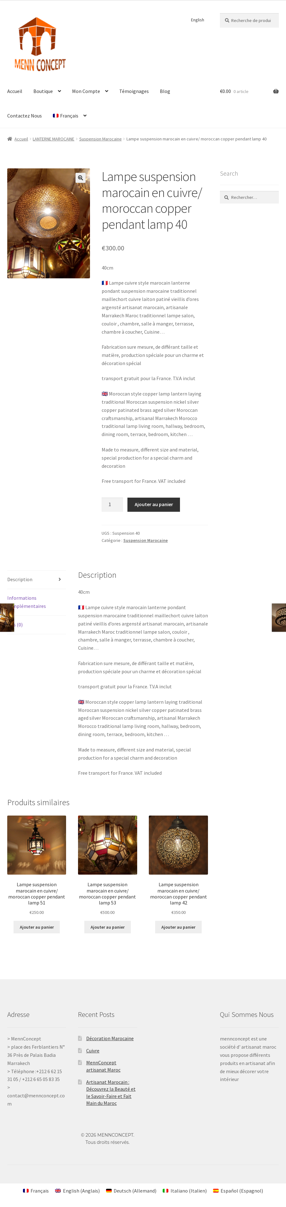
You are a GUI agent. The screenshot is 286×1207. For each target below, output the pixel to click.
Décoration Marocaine (110, 1038)
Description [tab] (19, 579)
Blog (165, 91)
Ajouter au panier (154, 504)
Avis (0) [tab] (15, 624)
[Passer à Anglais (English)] (77, 1190)
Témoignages (134, 91)
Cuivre (92, 1050)
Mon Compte (86, 91)
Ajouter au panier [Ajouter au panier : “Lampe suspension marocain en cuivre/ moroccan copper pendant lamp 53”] (108, 927)
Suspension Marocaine (100, 139)
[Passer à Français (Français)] (36, 1190)
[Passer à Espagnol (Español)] (238, 1190)
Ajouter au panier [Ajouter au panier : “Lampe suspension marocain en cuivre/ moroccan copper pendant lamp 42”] (178, 927)
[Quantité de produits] (112, 505)
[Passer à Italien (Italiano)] (185, 1190)
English (197, 20)
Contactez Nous (24, 115)
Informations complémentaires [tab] (26, 602)
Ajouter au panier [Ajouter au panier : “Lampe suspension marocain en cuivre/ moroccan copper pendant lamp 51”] (37, 927)
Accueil (14, 91)
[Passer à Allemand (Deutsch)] (131, 1190)
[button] (81, 178)
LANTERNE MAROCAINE (53, 139)
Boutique (43, 91)
